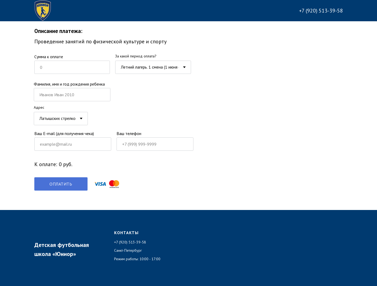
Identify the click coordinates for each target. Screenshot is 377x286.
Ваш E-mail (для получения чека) (64, 133)
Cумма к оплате (48, 56)
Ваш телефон (129, 133)
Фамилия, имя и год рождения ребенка (69, 84)
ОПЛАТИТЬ (60, 184)
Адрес (39, 107)
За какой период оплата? (135, 56)
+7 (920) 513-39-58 (321, 10)
